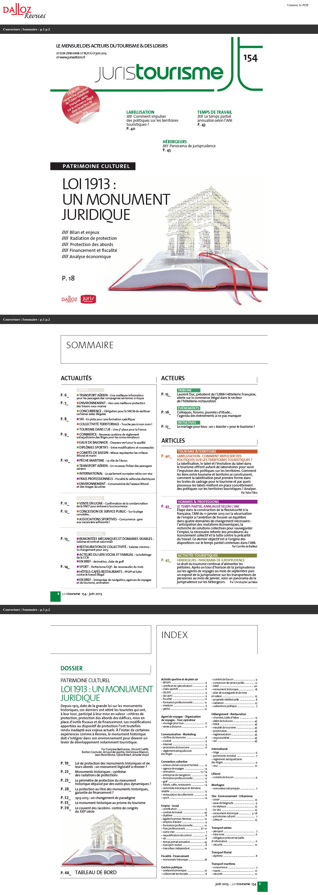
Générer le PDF (298, 5)
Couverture (11, 29)
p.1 (42, 29)
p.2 (47, 29)
